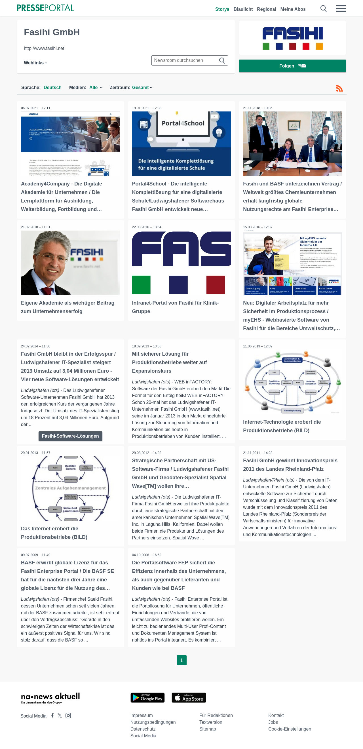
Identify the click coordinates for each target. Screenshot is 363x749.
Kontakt (276, 714)
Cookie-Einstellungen (289, 728)
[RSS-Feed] (339, 88)
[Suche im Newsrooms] (189, 60)
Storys (222, 9)
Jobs (273, 721)
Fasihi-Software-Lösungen (70, 435)
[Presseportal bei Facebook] (51, 715)
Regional (266, 9)
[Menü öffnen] (341, 8)
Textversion (210, 721)
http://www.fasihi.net (44, 48)
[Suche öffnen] (323, 8)
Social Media (143, 735)
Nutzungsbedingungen (153, 721)
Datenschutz (143, 728)
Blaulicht (243, 9)
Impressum (141, 714)
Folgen (292, 66)
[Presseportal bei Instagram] (66, 714)
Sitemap (207, 728)
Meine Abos (293, 9)
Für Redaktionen (216, 714)
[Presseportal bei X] (58, 715)
